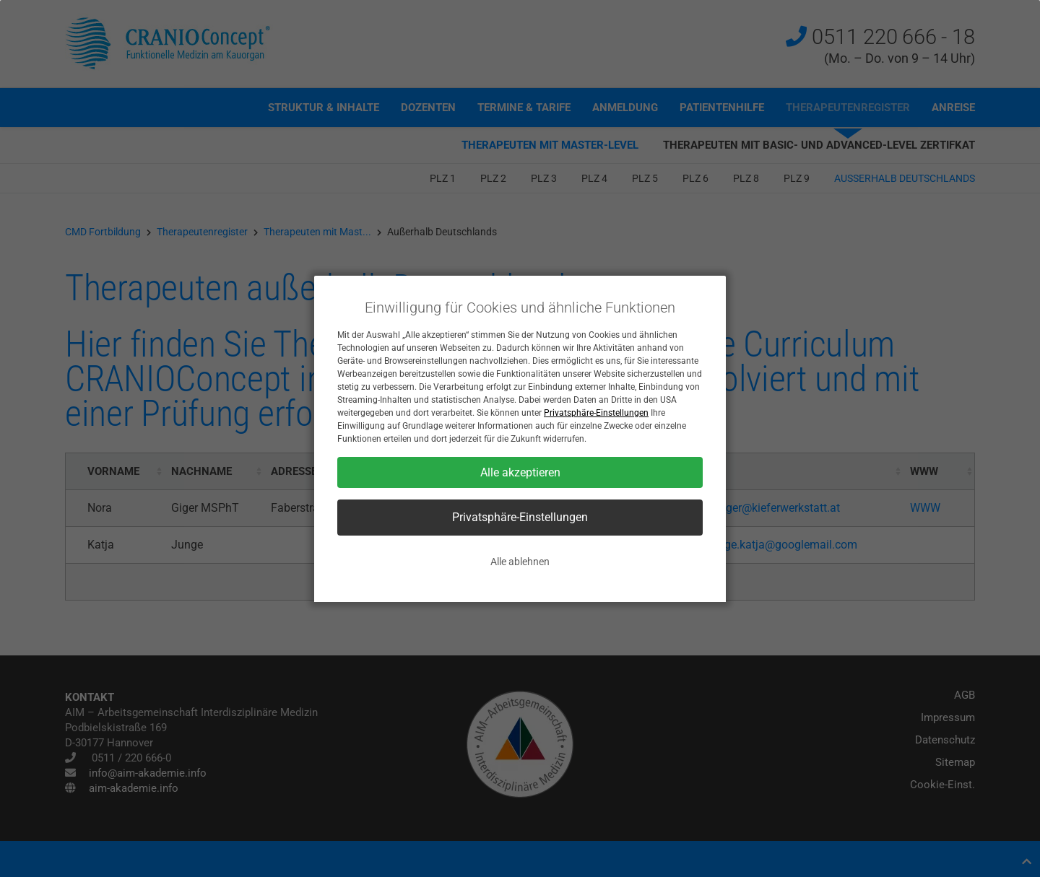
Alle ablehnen (520, 561)
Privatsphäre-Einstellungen (596, 413)
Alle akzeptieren (520, 472)
